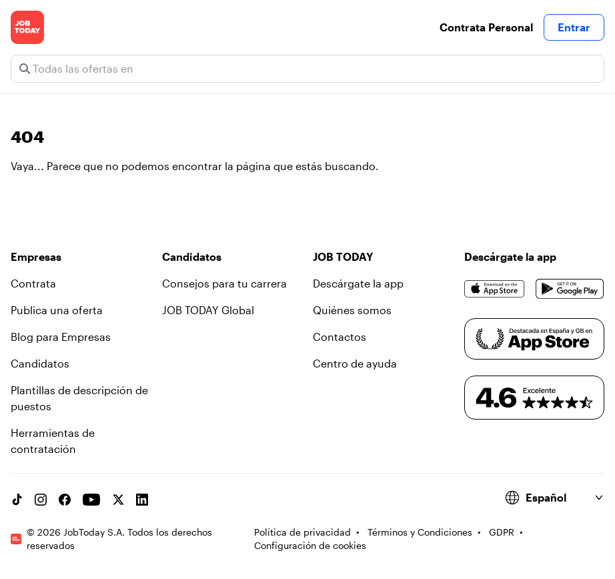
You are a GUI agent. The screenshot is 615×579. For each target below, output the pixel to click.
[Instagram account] (41, 500)
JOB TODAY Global (208, 310)
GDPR (501, 532)
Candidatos (40, 363)
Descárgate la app (358, 283)
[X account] (118, 500)
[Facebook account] (65, 500)
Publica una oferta (57, 310)
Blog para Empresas (61, 336)
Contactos (339, 336)
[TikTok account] (17, 500)
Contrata (33, 283)
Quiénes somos (352, 310)
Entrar (574, 27)
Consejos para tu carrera (224, 283)
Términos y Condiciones (420, 532)
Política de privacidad (302, 532)
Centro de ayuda (355, 363)
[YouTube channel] (91, 500)
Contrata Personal (486, 27)
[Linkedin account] (142, 500)
